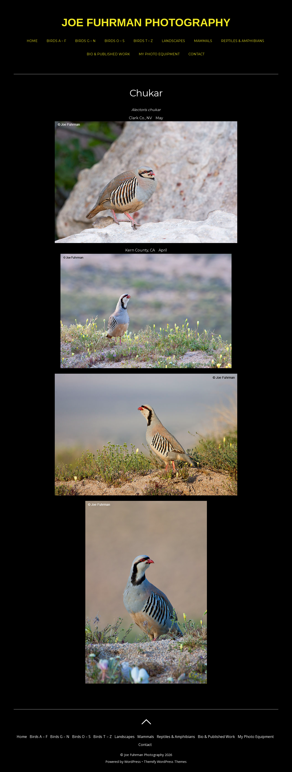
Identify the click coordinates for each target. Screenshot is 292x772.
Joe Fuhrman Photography (144, 755)
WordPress (132, 761)
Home (32, 41)
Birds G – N (85, 41)
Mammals (203, 41)
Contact (196, 54)
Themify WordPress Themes (165, 761)
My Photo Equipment (159, 54)
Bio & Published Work (108, 54)
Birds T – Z (143, 41)
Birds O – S (114, 41)
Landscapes (173, 41)
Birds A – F (56, 41)
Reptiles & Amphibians (242, 41)
